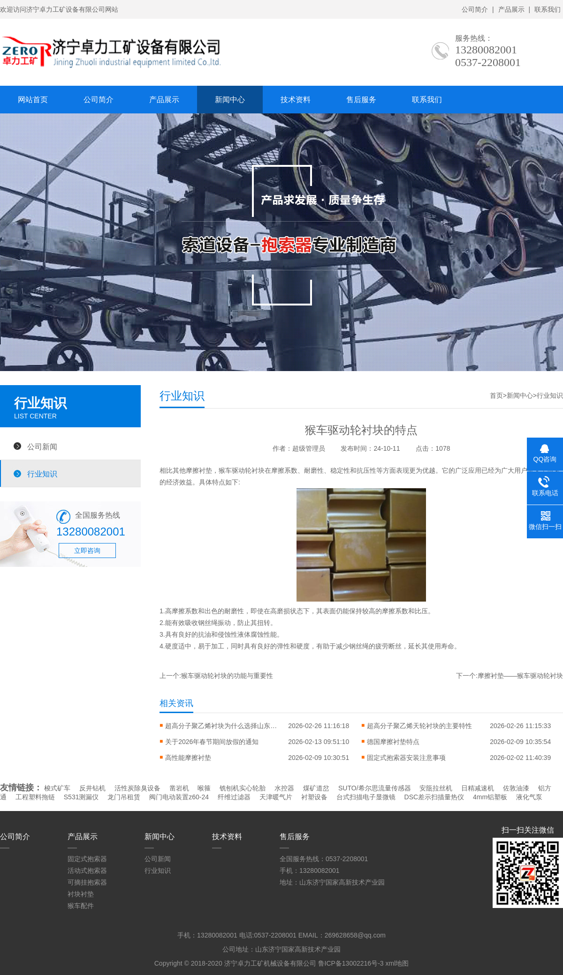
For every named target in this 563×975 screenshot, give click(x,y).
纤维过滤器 (234, 797)
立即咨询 (87, 550)
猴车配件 (81, 905)
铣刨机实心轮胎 (243, 788)
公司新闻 (42, 446)
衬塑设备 (314, 797)
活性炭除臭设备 (137, 788)
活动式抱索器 (87, 870)
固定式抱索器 (87, 859)
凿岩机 (179, 788)
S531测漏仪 (81, 797)
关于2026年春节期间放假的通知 (212, 741)
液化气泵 (529, 797)
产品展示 (511, 9)
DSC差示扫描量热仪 (434, 797)
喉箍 (204, 788)
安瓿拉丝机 (435, 788)
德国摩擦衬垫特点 (393, 741)
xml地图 (397, 963)
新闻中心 (230, 100)
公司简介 (475, 9)
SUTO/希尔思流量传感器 (374, 788)
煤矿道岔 (316, 788)
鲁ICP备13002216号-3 (351, 963)
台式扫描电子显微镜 (366, 797)
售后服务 (361, 100)
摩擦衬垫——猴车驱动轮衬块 (520, 675)
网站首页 (33, 100)
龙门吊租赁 (123, 797)
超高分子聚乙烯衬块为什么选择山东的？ (221, 725)
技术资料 (296, 100)
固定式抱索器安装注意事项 (406, 757)
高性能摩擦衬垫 (188, 757)
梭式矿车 (57, 788)
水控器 (284, 788)
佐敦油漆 (516, 788)
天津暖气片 (275, 797)
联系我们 (547, 9)
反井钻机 (92, 788)
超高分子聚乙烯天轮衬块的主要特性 (419, 725)
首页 (496, 395)
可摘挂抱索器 (87, 882)
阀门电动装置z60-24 (179, 797)
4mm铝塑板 (490, 797)
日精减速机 (477, 788)
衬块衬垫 (81, 894)
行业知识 (42, 473)
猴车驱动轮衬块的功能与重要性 (227, 675)
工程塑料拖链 (35, 797)
